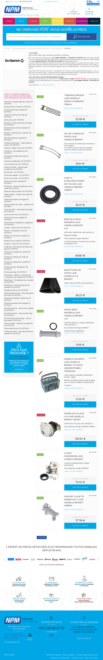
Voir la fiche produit (73, 108)
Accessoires (82, 21)
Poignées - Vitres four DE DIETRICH (17, 244)
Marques (94, 21)
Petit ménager (45, 22)
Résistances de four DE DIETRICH (16, 290)
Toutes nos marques (53, 655)
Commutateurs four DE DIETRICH (16, 164)
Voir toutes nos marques (51, 565)
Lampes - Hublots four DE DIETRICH (17, 228)
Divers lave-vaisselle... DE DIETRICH (16, 175)
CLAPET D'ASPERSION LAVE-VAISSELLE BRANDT (73, 456)
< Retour (41, 537)
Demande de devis (51, 1)
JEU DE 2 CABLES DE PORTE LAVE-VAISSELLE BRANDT (74, 136)
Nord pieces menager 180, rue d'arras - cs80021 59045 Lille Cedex (14, 636)
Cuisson (33, 21)
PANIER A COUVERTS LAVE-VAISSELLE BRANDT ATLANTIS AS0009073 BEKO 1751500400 (74, 365)
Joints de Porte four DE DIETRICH (16, 214)
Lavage (9, 21)
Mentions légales (68, 655)
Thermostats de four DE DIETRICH (16, 328)
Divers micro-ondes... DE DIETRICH (16, 178)
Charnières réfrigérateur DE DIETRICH (17, 161)
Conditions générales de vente (87, 655)
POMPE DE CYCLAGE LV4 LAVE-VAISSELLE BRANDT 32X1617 (74, 416)
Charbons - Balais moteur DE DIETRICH (18, 148)
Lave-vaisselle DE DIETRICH (46, 85)
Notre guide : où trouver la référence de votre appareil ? (51, 43)
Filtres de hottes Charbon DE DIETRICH (18, 191)
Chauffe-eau (70, 22)
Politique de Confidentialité (60, 658)
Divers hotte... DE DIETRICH (14, 172)
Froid (21, 21)
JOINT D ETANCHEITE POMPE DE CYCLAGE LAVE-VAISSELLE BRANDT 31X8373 (74, 184)
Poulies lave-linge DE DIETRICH (15, 272)
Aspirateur (58, 21)
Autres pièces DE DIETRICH (14, 120)
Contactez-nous (77, 658)
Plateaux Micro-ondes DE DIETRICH (17, 241)
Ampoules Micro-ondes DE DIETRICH (17, 107)
